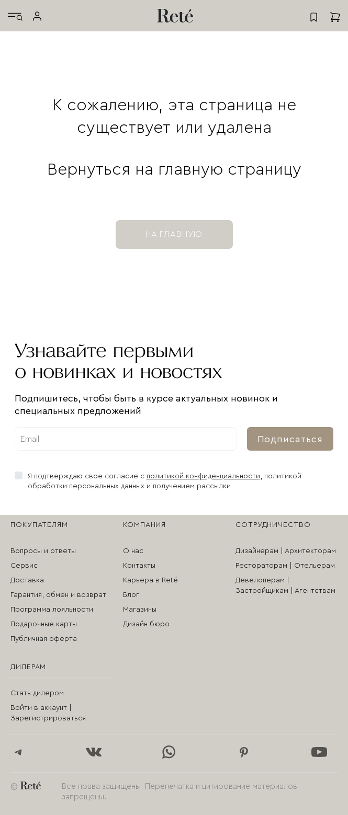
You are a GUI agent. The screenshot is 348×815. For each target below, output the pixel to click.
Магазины (139, 609)
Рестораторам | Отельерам (285, 565)
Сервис (24, 565)
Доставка (27, 580)
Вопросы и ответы (43, 551)
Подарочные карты (43, 624)
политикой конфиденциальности (203, 476)
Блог (131, 595)
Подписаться (290, 439)
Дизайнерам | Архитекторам (285, 551)
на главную (174, 234)
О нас (133, 551)
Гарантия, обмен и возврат (58, 595)
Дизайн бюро (146, 624)
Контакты (139, 565)
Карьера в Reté (150, 580)
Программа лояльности (51, 609)
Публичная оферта (43, 638)
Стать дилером (37, 693)
